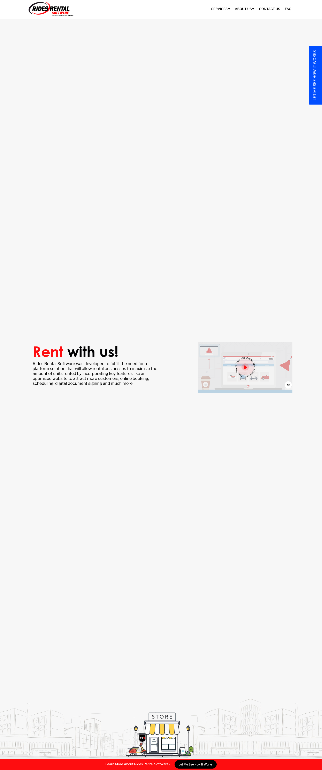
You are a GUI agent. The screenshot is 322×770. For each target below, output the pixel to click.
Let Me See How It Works (196, 764)
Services (220, 9)
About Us (244, 9)
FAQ (288, 9)
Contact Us (269, 9)
